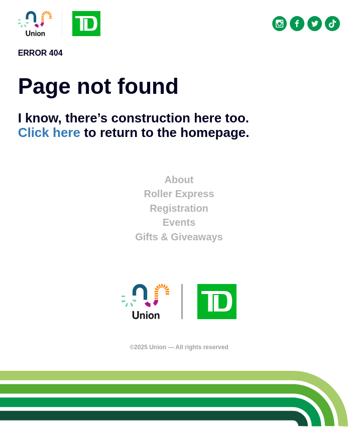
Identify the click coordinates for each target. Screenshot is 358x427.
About (179, 179)
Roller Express (179, 193)
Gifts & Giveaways (179, 236)
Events (179, 222)
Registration (179, 208)
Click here (49, 132)
